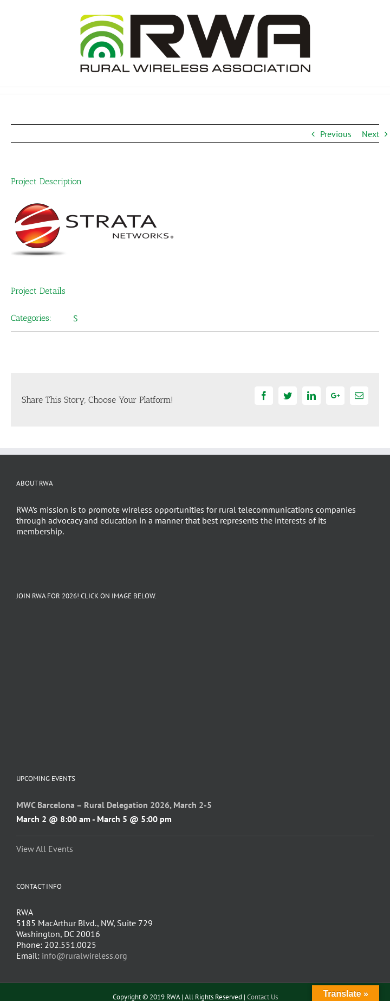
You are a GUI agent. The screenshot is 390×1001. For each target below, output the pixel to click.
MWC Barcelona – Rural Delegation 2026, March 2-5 (114, 804)
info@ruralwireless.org (84, 955)
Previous (336, 133)
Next (370, 133)
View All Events (44, 848)
